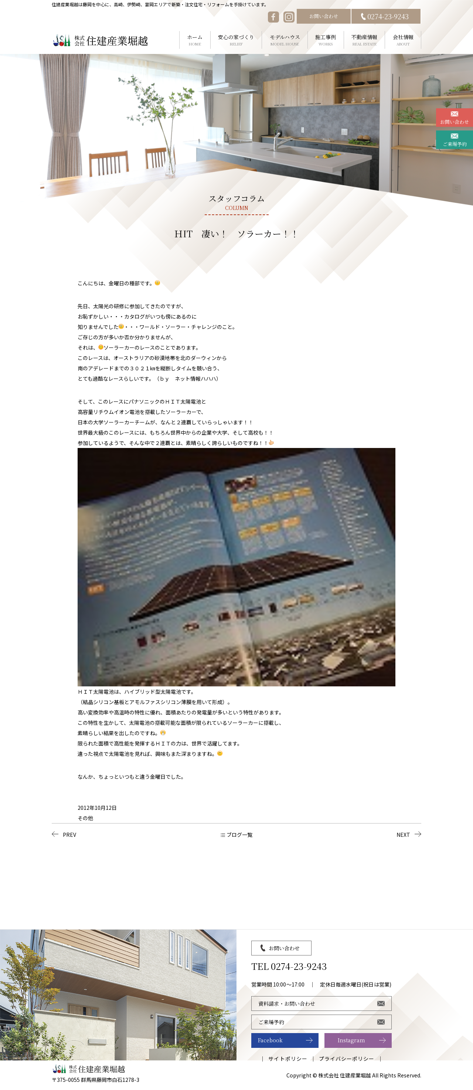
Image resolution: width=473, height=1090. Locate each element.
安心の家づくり (236, 40)
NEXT (403, 834)
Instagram (351, 1040)
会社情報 (403, 40)
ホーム (195, 40)
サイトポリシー (287, 1058)
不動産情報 (364, 40)
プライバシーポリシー (347, 1058)
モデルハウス (284, 40)
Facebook (270, 1040)
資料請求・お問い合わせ (286, 1003)
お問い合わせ (323, 16)
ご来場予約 (455, 143)
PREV (69, 834)
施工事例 (326, 40)
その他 (85, 818)
